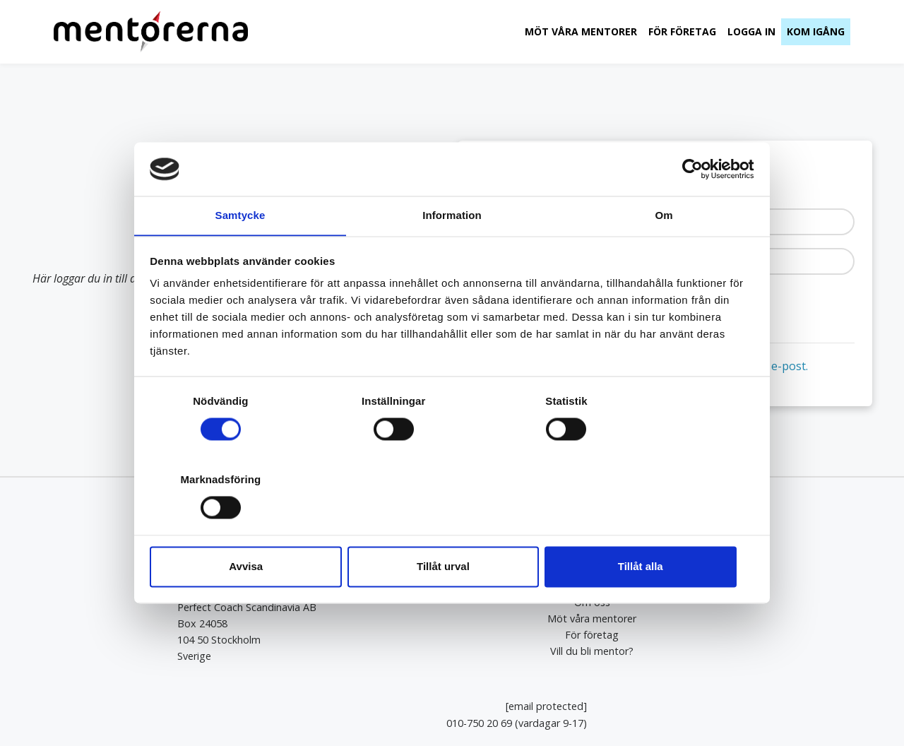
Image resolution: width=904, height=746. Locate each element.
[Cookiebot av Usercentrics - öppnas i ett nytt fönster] (692, 208)
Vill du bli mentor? (452, 650)
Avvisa (249, 527)
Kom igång (815, 31)
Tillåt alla (655, 527)
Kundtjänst (823, 655)
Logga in (751, 31)
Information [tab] (452, 255)
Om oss (452, 601)
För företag (681, 31)
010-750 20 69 (741, 622)
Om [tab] (663, 255)
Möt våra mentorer (580, 31)
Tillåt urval (452, 527)
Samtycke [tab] (240, 255)
